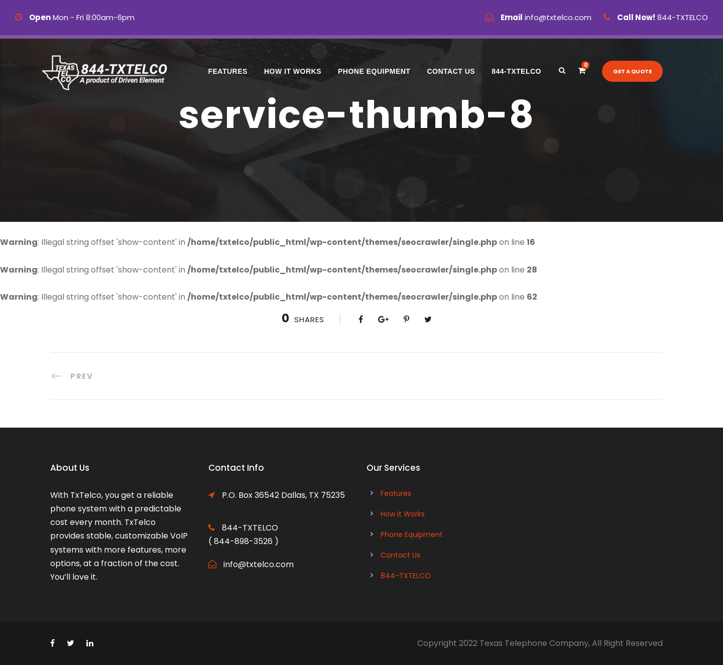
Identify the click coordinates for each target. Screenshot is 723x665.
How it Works (292, 71)
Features (227, 71)
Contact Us (451, 71)
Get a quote (632, 71)
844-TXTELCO (516, 71)
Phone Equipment (374, 71)
